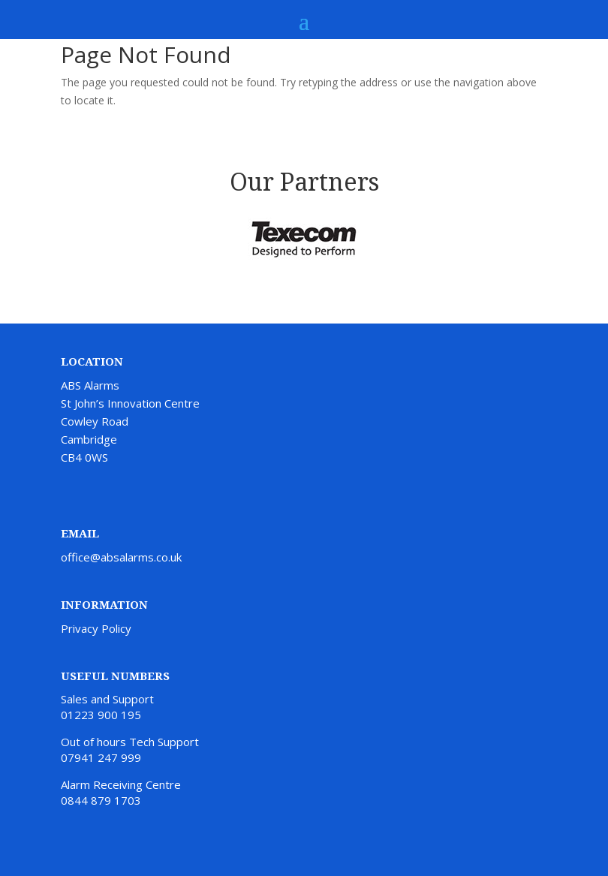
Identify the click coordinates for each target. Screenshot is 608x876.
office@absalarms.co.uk (121, 556)
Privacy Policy (96, 628)
